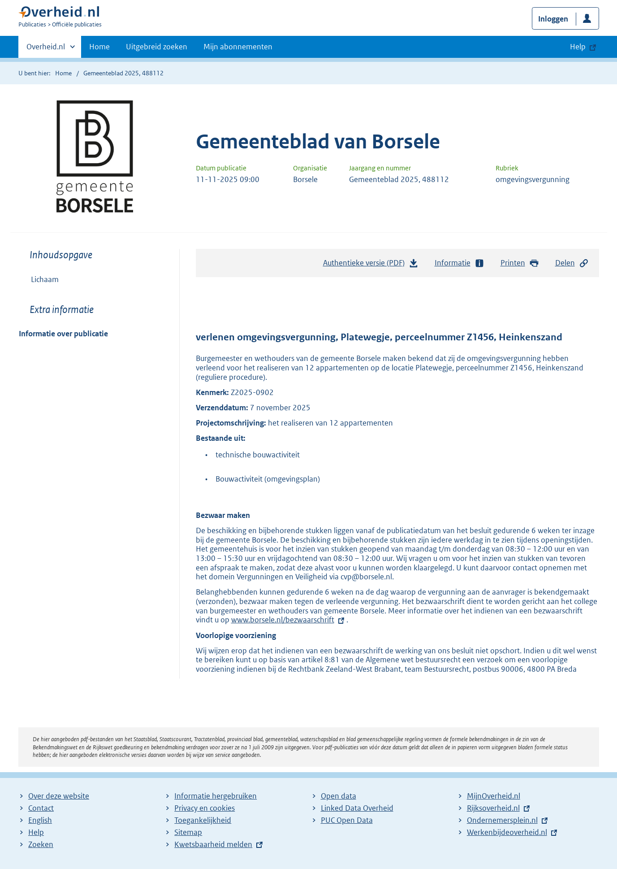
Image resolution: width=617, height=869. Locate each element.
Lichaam (45, 279)
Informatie (460, 263)
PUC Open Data (347, 820)
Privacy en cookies (204, 808)
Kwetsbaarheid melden (213, 844)
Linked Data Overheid (357, 808)
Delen (572, 263)
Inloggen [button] (553, 19)
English (40, 820)
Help (36, 832)
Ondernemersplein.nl (502, 820)
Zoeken (40, 844)
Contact (41, 808)
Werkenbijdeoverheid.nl (507, 832)
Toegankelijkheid (202, 820)
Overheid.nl (45, 49)
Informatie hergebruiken (215, 796)
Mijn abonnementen (237, 47)
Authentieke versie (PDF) (371, 265)
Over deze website (58, 796)
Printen (520, 263)
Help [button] (578, 47)
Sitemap (188, 832)
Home (99, 47)
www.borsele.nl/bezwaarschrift (282, 620)
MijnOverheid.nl (493, 796)
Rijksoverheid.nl (493, 808)
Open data (338, 796)
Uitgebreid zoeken (156, 47)
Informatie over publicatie (63, 334)
